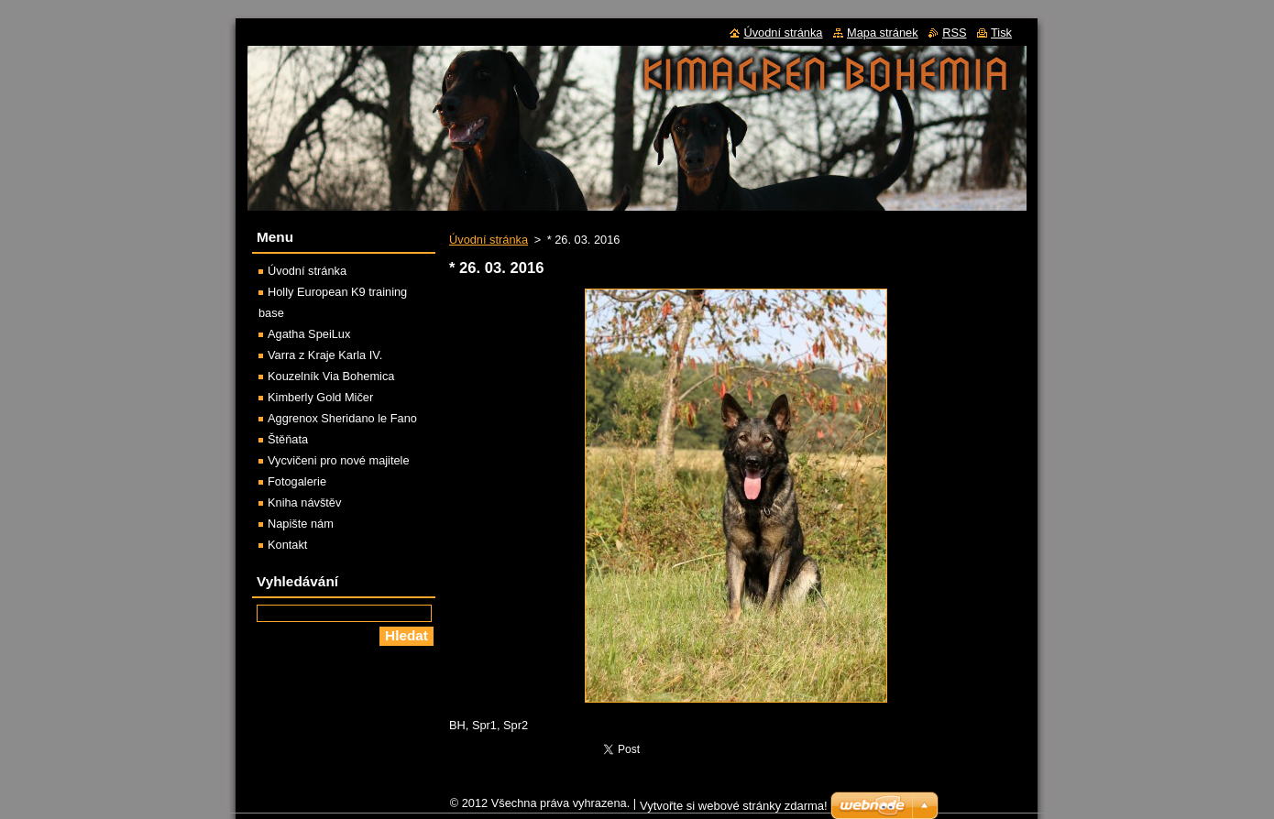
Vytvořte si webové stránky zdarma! (734, 810)
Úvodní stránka (488, 239)
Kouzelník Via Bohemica (331, 376)
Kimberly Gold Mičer (320, 397)
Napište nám (301, 523)
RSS (954, 32)
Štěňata (288, 439)
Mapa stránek (882, 32)
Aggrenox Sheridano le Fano (342, 418)
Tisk (1001, 32)
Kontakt (287, 544)
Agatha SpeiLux (309, 334)
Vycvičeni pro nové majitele (339, 460)
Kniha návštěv (304, 502)
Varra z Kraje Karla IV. (325, 355)
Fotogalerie (297, 481)
